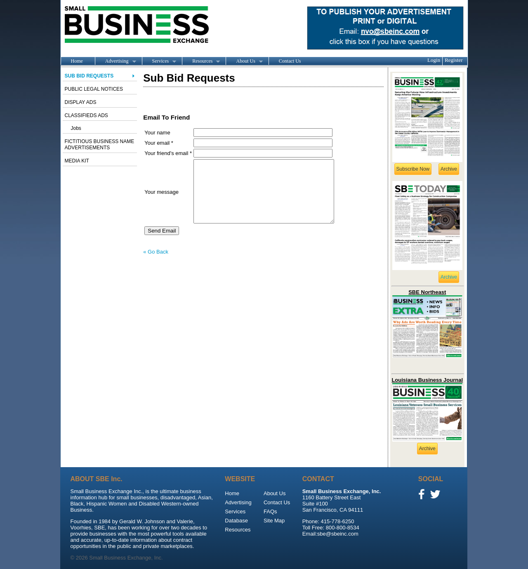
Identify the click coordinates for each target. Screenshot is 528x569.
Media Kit (77, 161)
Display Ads (81, 102)
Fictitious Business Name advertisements (99, 144)
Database (236, 520)
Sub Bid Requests (89, 76)
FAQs (270, 511)
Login (433, 60)
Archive (449, 169)
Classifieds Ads (86, 115)
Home (77, 61)
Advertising (115, 61)
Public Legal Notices (94, 89)
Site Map (274, 520)
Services (159, 61)
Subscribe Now (413, 169)
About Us (244, 61)
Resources (201, 61)
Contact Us (290, 61)
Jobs (76, 128)
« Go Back (155, 264)
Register (453, 60)
